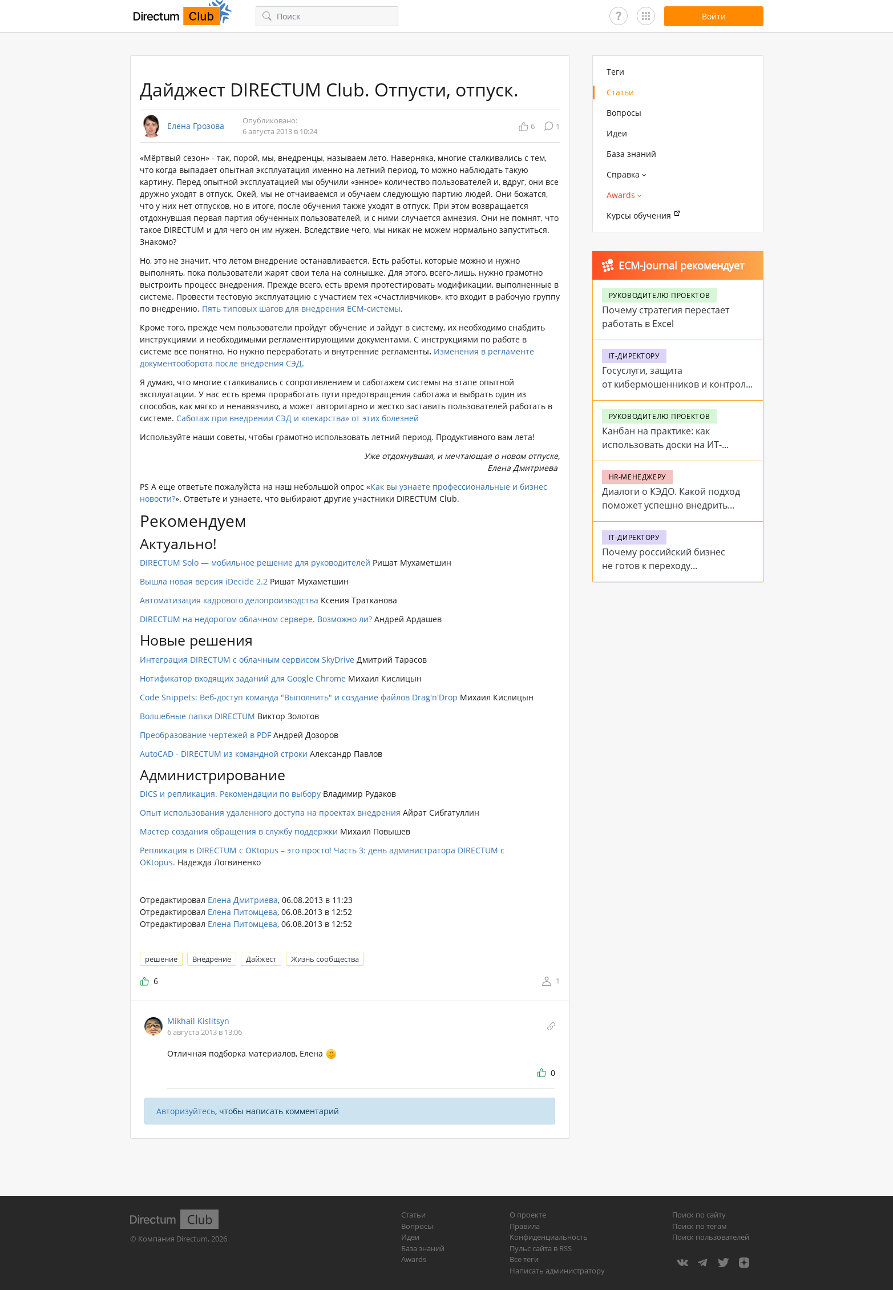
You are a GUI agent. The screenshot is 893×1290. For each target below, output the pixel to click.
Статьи (620, 92)
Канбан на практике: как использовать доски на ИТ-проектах (662, 445)
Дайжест (261, 959)
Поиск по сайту (699, 1215)
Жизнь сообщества (325, 959)
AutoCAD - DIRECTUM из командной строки (224, 753)
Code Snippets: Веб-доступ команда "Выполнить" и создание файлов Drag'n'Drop (299, 697)
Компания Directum (173, 1238)
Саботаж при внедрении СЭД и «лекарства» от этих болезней (297, 418)
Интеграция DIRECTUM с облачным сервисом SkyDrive (247, 659)
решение (161, 959)
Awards (413, 1259)
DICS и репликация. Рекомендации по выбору (230, 793)
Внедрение (211, 959)
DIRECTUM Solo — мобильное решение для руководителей (255, 562)
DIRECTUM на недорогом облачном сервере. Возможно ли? (256, 619)
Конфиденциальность (549, 1237)
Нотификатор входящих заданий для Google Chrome (243, 678)
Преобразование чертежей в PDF (205, 734)
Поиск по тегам (699, 1226)
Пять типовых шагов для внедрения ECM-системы (301, 308)
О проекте (528, 1215)
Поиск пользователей (710, 1237)
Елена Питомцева (242, 911)
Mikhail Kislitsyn (198, 1020)
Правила (525, 1226)
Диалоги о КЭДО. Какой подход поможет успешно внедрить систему (671, 505)
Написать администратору (557, 1270)
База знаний (631, 153)
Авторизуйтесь (185, 1111)
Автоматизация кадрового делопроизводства (229, 600)
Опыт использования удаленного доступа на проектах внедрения (270, 812)
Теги (615, 71)
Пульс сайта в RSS (541, 1248)
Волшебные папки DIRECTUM (197, 716)
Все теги (524, 1259)
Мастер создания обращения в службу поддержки (239, 831)
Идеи (617, 133)
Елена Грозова (195, 126)
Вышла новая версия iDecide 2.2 (204, 581)
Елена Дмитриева (243, 899)
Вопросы (624, 112)
